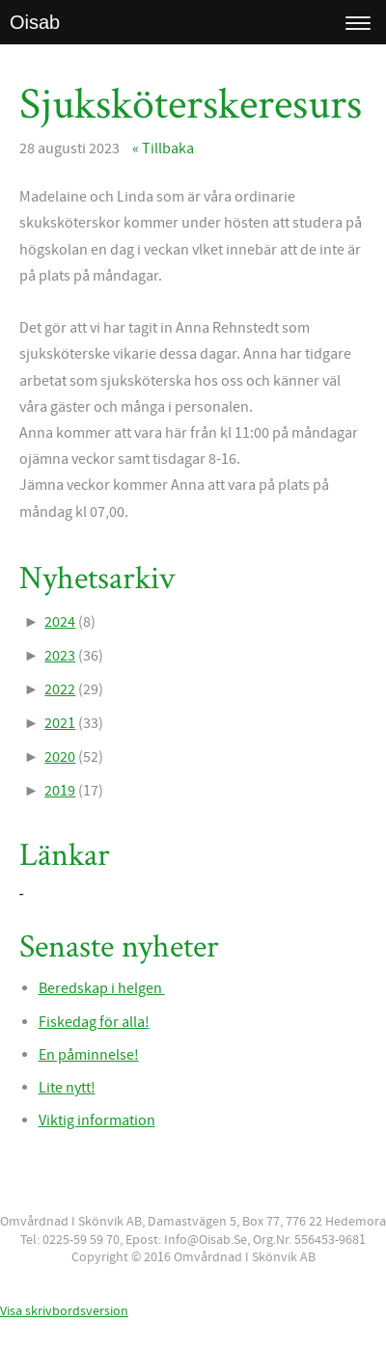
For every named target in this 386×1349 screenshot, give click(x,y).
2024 (59, 622)
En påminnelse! (89, 1055)
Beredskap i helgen (102, 988)
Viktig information (97, 1120)
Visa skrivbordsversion (64, 1311)
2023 (59, 655)
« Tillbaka (163, 148)
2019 (59, 790)
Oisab (35, 22)
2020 (59, 757)
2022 (59, 689)
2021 (59, 723)
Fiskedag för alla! (94, 1022)
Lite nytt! (67, 1087)
